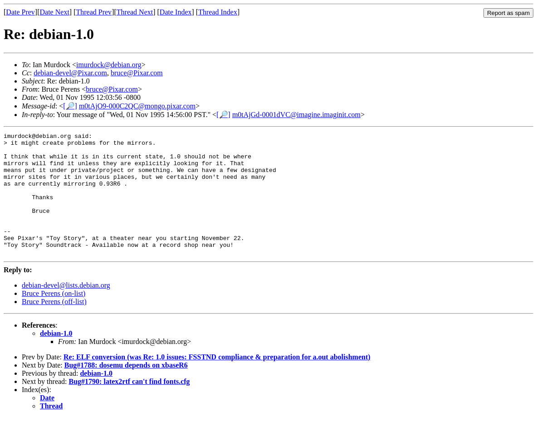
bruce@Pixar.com (137, 73)
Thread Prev (94, 12)
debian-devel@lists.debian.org (66, 310)
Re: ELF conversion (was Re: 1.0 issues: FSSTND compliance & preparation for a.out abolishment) (217, 381)
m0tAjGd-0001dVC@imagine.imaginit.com (296, 114)
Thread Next (135, 12)
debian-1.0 (56, 358)
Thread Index (217, 12)
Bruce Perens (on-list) (53, 318)
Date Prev (20, 12)
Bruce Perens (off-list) (54, 326)
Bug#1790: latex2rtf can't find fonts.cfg (129, 406)
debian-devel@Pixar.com (70, 73)
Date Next (54, 12)
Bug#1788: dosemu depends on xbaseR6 (126, 389)
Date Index (176, 12)
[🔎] (70, 106)
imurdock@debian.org (109, 65)
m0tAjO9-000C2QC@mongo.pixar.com (137, 106)
